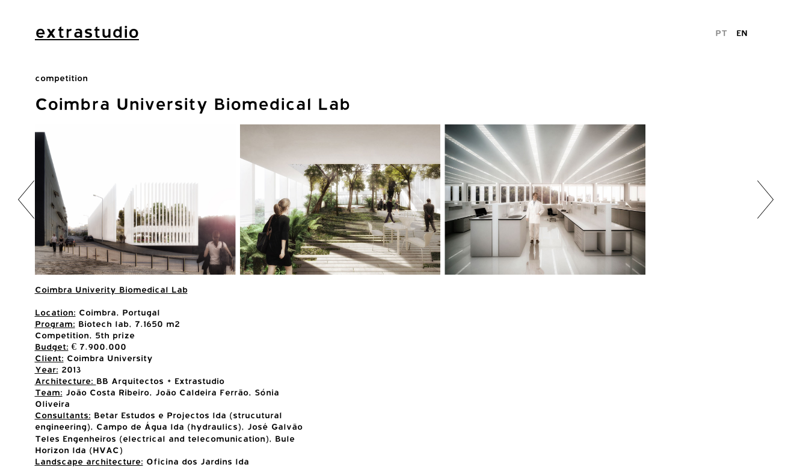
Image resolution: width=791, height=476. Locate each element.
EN (742, 33)
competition (61, 78)
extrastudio (87, 32)
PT (721, 33)
